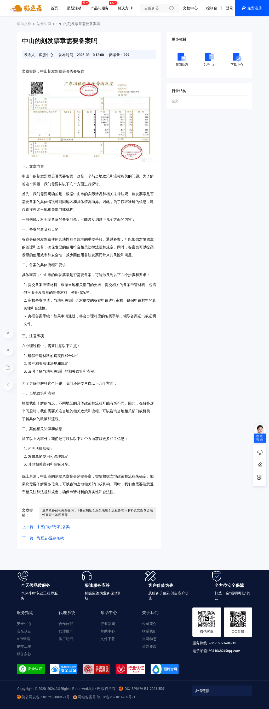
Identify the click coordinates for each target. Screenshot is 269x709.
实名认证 (24, 631)
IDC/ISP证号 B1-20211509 (143, 688)
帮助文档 (24, 23)
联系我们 (149, 631)
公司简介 (149, 623)
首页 (54, 8)
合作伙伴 (66, 623)
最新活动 (75, 6)
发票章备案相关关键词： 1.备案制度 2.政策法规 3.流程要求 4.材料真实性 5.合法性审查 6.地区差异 (97, 512)
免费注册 (254, 8)
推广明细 (66, 638)
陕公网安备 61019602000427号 (45, 696)
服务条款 (24, 654)
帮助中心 (107, 631)
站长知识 (44, 23)
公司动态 (149, 638)
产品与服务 (100, 6)
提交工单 (24, 646)
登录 (229, 8)
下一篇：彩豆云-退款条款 (43, 538)
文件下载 (107, 638)
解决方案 (125, 8)
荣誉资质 (149, 646)
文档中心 (190, 8)
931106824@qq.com (224, 650)
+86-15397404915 (222, 642)
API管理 (23, 638)
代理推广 (66, 631)
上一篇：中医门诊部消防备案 (46, 527)
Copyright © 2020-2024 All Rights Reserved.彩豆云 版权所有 (66, 688)
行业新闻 (107, 623)
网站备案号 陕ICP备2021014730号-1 (106, 696)
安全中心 (24, 623)
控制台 (211, 8)
